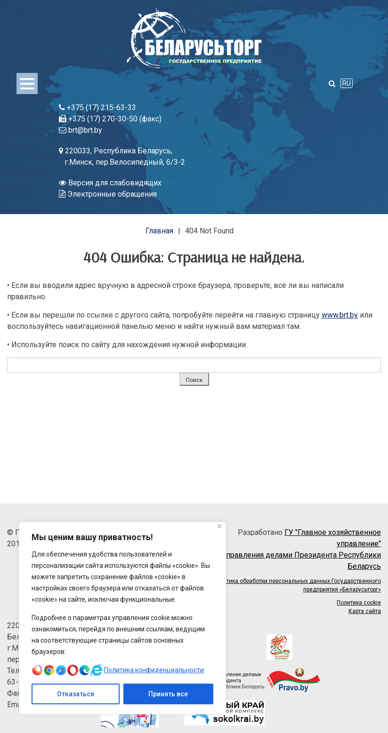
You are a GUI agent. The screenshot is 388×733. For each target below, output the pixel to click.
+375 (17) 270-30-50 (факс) (110, 118)
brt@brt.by (80, 130)
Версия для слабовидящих (110, 182)
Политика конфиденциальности (154, 670)
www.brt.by (340, 315)
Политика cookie (359, 602)
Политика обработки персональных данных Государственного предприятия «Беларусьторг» (297, 585)
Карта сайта (364, 611)
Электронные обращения (108, 194)
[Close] (220, 526)
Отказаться (75, 694)
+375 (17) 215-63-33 (97, 107)
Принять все (168, 694)
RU (346, 83)
